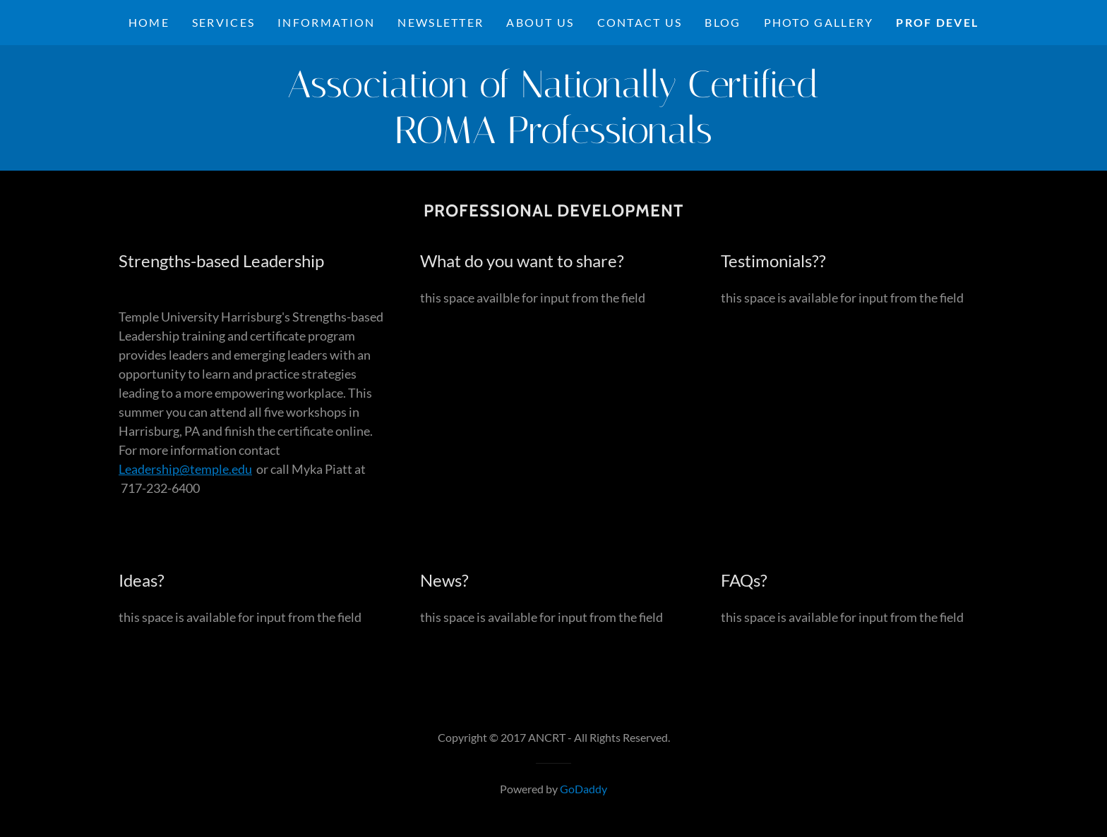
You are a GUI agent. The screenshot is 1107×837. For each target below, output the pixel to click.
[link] (553, 138)
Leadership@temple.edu (185, 469)
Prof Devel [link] (937, 22)
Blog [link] (723, 22)
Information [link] (326, 22)
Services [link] (223, 22)
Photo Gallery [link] (819, 22)
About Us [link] (540, 22)
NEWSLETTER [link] (440, 22)
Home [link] (148, 22)
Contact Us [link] (640, 22)
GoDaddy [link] (583, 788)
